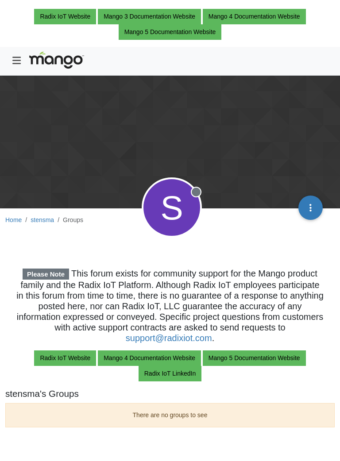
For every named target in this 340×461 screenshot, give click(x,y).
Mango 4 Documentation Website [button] (254, 16)
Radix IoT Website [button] (65, 16)
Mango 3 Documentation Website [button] (149, 16)
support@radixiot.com (169, 338)
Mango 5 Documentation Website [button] (170, 31)
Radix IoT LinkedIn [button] (170, 373)
